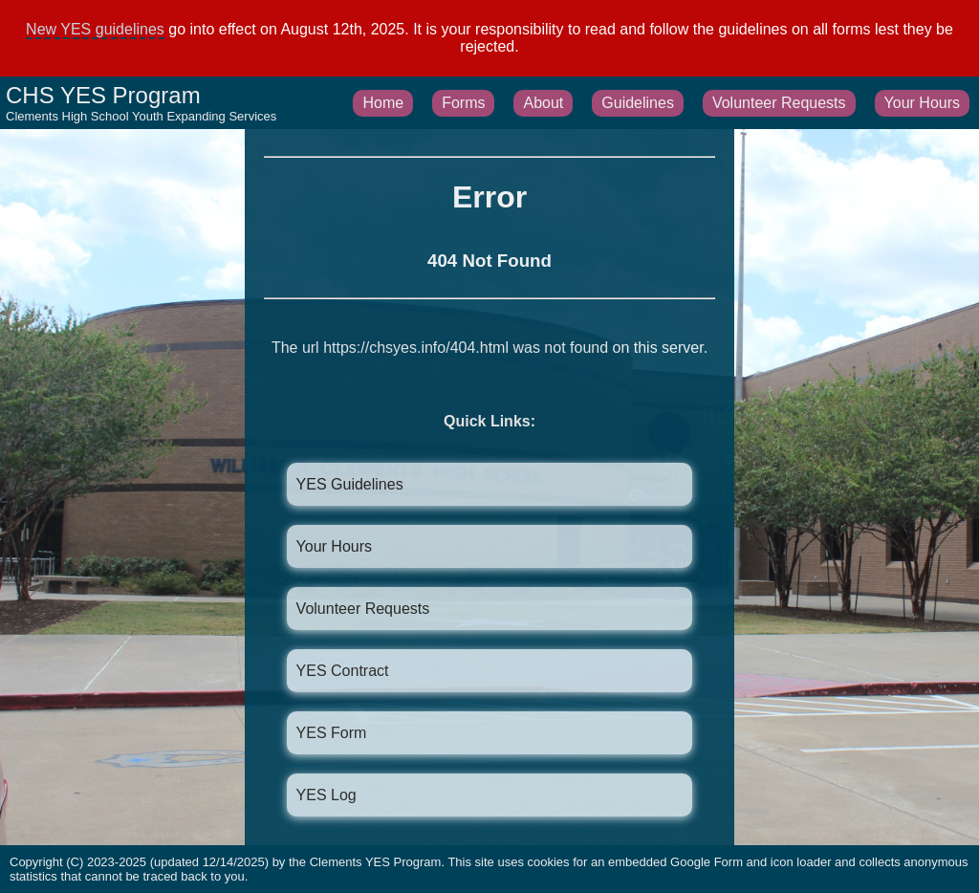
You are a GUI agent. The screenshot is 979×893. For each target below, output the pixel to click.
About (543, 103)
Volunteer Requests (779, 103)
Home (382, 103)
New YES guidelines (95, 29)
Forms (463, 103)
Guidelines (637, 103)
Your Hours (922, 103)
